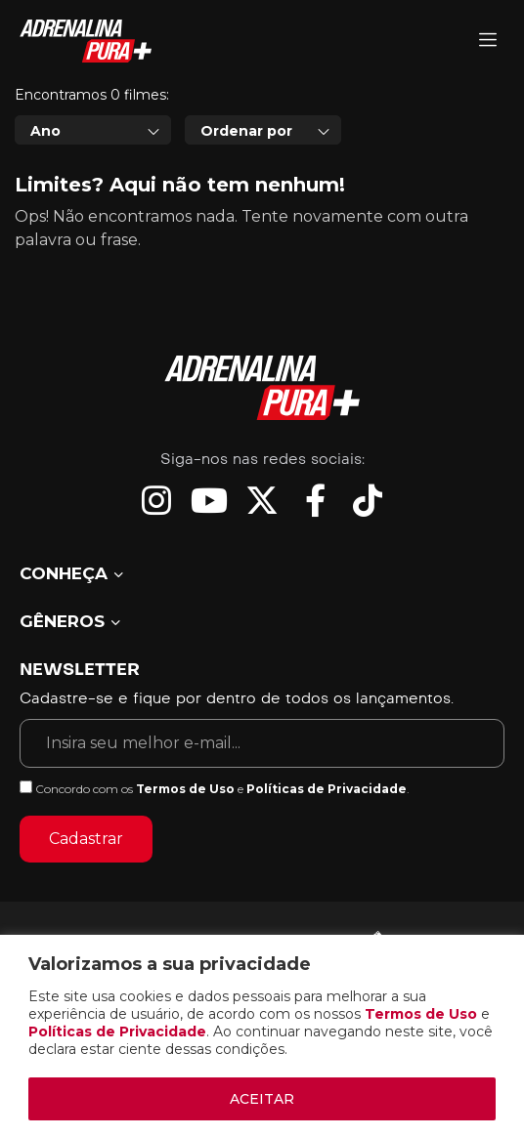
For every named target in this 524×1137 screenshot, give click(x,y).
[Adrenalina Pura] (487, 41)
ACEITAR (262, 1099)
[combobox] (93, 130)
